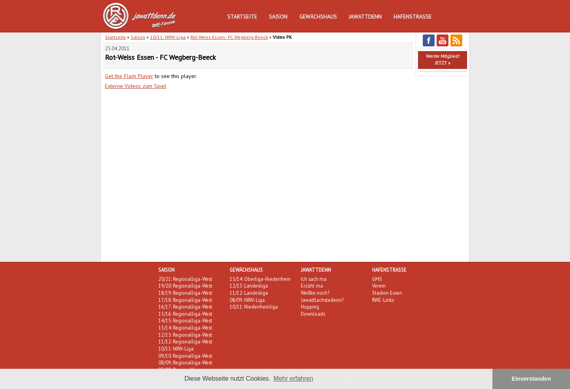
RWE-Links (383, 300)
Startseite (242, 16)
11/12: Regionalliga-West (185, 341)
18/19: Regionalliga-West (185, 293)
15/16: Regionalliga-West (185, 314)
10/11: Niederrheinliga (254, 306)
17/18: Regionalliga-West (185, 300)
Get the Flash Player (129, 76)
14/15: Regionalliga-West (185, 320)
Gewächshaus (318, 16)
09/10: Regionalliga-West (185, 356)
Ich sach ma (314, 279)
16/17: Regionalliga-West (185, 306)
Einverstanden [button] (531, 379)
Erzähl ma (312, 285)
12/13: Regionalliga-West (185, 335)
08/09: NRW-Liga (247, 300)
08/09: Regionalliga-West (185, 362)
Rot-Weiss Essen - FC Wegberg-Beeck (229, 37)
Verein (379, 285)
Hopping (310, 306)
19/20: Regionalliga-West (185, 285)
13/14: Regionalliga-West (185, 327)
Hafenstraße (412, 16)
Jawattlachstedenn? (322, 300)
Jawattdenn (365, 16)
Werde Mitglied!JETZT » (443, 59)
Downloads (313, 314)
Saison (278, 16)
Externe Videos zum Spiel (135, 86)
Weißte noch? (315, 293)
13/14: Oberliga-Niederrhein (260, 279)
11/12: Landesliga (249, 293)
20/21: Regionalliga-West (185, 279)
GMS (377, 279)
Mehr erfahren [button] (294, 378)
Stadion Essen (387, 293)
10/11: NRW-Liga (168, 37)
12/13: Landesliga (249, 285)
